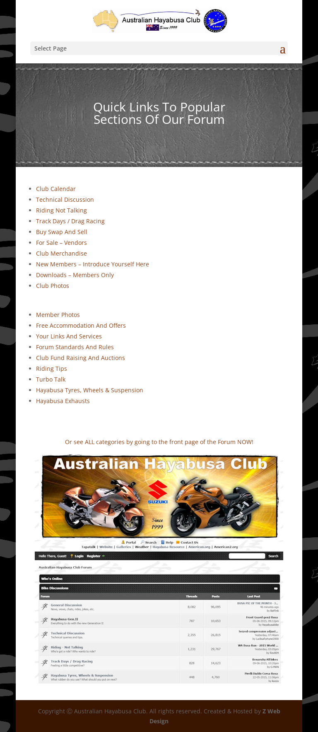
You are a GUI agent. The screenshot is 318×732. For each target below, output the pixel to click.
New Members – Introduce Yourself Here (92, 264)
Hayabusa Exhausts (63, 401)
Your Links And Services (69, 336)
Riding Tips (51, 368)
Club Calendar (56, 189)
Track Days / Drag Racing (70, 221)
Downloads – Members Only (75, 275)
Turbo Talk (50, 379)
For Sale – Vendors (61, 242)
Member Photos (58, 315)
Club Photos (52, 286)
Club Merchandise (61, 253)
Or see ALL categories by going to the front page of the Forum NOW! (159, 442)
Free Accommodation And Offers (81, 325)
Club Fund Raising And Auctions (80, 358)
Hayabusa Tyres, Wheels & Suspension (89, 390)
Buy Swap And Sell (61, 232)
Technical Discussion (65, 199)
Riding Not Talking (61, 210)
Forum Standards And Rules (75, 347)
